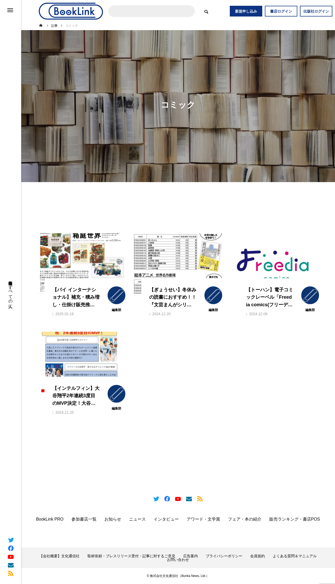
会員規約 (257, 556)
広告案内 (190, 556)
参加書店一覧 (84, 519)
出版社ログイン (316, 11)
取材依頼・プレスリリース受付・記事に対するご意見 (131, 556)
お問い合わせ (178, 560)
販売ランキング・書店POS (294, 519)
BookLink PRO (50, 519)
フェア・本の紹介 (244, 519)
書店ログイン (281, 11)
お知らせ (112, 519)
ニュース (137, 519)
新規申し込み (246, 11)
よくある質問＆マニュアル (295, 556)
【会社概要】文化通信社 (59, 556)
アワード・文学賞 (203, 519)
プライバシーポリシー (224, 556)
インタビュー (166, 519)
